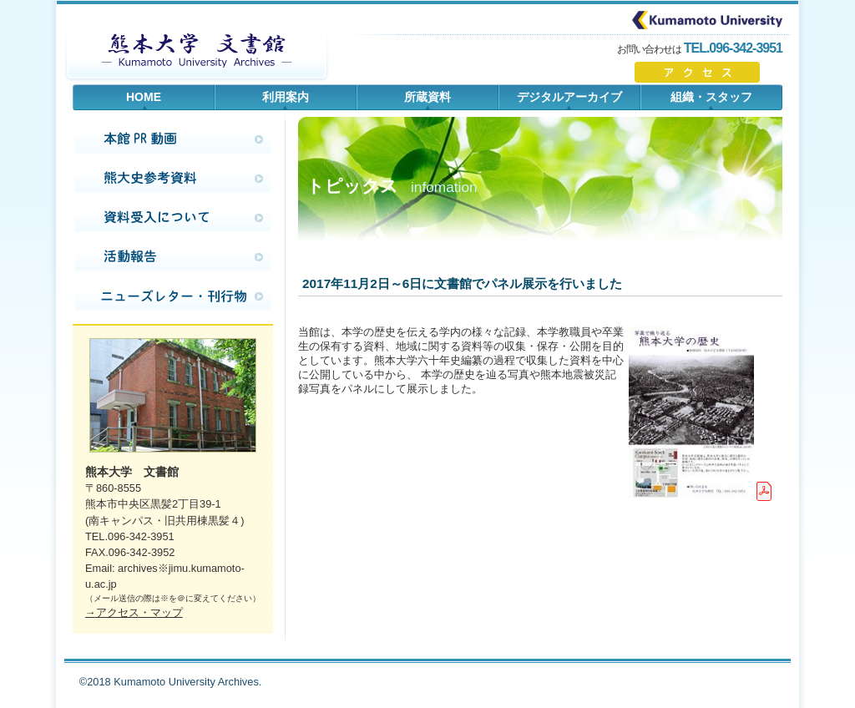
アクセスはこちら (708, 72)
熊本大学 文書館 (196, 50)
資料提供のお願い (173, 217)
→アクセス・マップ (134, 612)
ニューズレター (173, 296)
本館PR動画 (173, 139)
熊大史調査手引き (173, 178)
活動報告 (173, 257)
